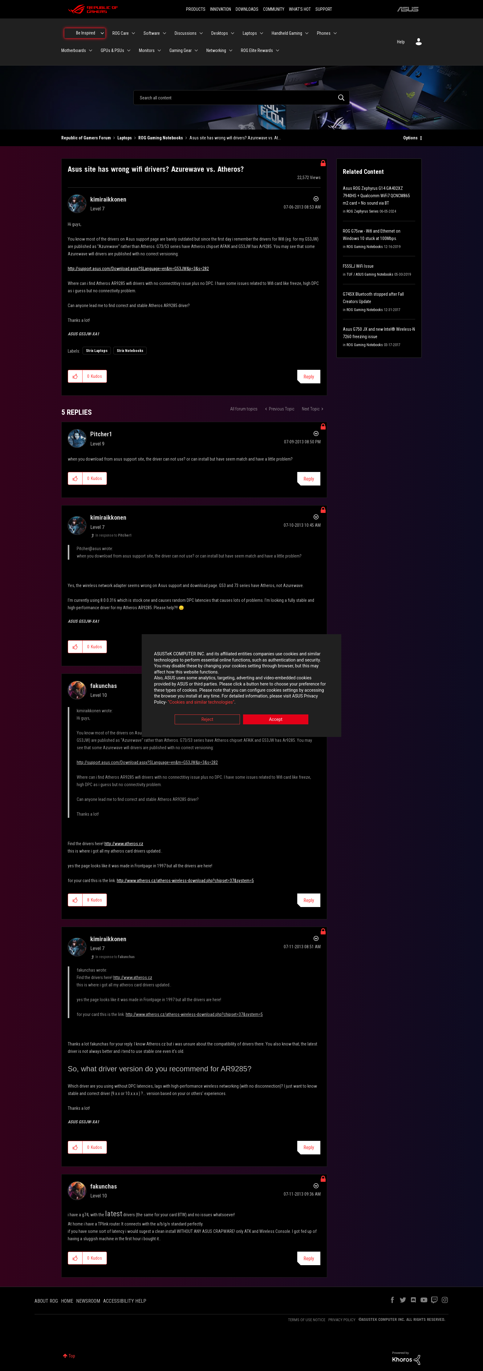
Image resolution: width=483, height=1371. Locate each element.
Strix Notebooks (130, 351)
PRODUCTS (195, 9)
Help (401, 41)
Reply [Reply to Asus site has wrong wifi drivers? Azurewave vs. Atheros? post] (308, 377)
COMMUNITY (273, 9)
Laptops (124, 137)
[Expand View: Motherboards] (90, 50)
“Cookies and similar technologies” (201, 702)
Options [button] (410, 137)
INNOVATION (220, 9)
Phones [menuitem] (324, 33)
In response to (113, 535)
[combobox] (241, 97)
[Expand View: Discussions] (201, 33)
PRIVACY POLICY (341, 1319)
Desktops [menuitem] (219, 33)
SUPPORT (323, 9)
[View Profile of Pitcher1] (101, 434)
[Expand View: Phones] (335, 33)
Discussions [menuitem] (186, 33)
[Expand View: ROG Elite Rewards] (277, 50)
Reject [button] (207, 719)
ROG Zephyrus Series (363, 211)
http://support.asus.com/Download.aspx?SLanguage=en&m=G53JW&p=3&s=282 (138, 268)
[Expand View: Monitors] (159, 50)
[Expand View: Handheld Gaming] (307, 33)
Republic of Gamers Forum (86, 137)
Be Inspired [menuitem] (85, 32)
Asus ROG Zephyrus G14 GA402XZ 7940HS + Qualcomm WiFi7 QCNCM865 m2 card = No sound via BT (376, 196)
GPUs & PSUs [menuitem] (112, 50)
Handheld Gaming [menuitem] (287, 33)
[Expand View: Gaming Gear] (196, 50)
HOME (67, 1301)
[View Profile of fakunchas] (103, 685)
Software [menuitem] (152, 33)
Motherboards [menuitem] (73, 50)
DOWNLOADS (247, 9)
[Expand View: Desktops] (232, 33)
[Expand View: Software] (164, 33)
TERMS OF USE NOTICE (306, 1319)
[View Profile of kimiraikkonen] (108, 199)
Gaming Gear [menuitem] (180, 50)
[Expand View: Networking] (231, 50)
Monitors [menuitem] (147, 50)
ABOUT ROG (46, 1301)
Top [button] (72, 1355)
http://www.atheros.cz (123, 843)
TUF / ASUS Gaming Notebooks (370, 274)
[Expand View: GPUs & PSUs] (129, 50)
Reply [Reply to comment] (308, 479)
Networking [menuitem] (216, 50)
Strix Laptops (97, 351)
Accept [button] (275, 719)
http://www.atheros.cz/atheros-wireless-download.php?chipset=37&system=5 (185, 880)
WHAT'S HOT (300, 9)
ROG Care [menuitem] (120, 33)
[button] (75, 376)
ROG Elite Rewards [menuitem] (257, 50)
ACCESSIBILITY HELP (124, 1301)
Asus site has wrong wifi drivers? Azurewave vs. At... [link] (235, 137)
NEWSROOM (88, 1301)
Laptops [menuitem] (250, 33)
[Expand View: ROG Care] (133, 33)
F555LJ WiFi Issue (358, 266)
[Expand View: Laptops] (261, 33)
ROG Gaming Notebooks (160, 137)
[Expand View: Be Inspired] (102, 33)
